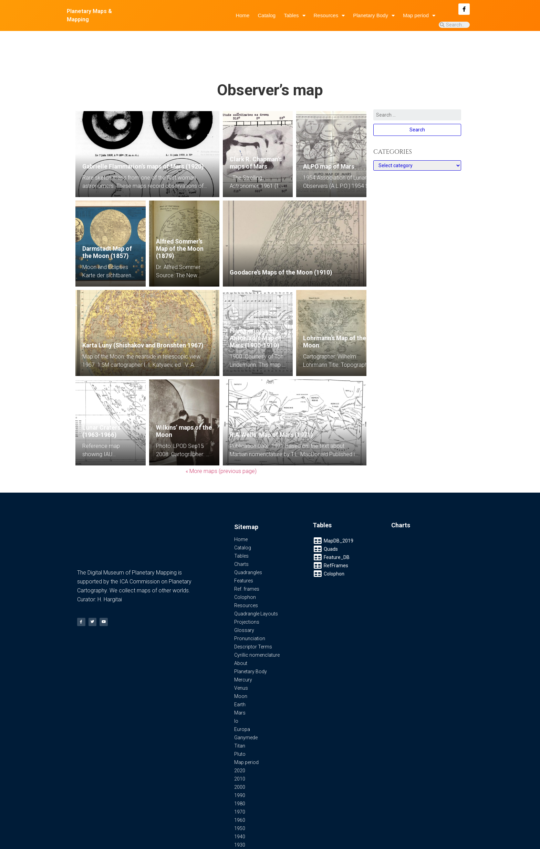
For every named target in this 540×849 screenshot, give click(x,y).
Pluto (240, 726)
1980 (239, 776)
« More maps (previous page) (221, 443)
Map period (419, 16)
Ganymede (246, 710)
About (240, 635)
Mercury (243, 652)
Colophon (245, 569)
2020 (239, 743)
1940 (239, 809)
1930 (239, 817)
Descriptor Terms (253, 619)
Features (243, 553)
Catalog (267, 15)
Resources (329, 16)
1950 (239, 801)
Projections (246, 594)
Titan (239, 718)
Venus (241, 660)
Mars (240, 685)
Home (242, 15)
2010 (239, 751)
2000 (239, 759)
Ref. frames (246, 561)
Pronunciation (249, 611)
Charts (241, 536)
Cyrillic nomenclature (257, 627)
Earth (240, 677)
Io (236, 693)
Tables (294, 16)
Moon (240, 668)
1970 (239, 784)
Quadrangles (248, 545)
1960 (239, 792)
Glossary (244, 602)
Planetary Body (374, 16)
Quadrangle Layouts (256, 586)
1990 (239, 768)
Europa (242, 702)
